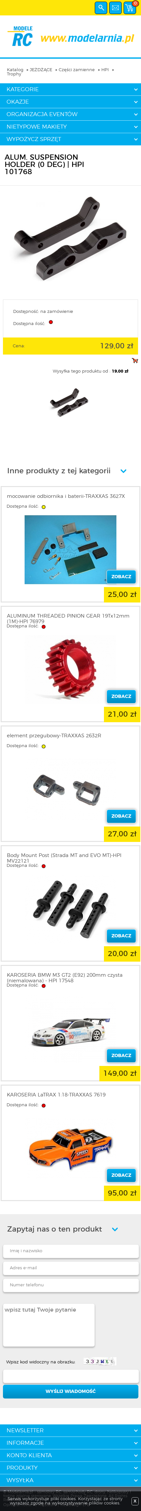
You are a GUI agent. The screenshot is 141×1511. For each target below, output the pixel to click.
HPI (105, 70)
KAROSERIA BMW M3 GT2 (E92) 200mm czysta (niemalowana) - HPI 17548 (65, 978)
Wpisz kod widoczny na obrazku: (40, 1362)
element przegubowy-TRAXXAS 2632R (54, 735)
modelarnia (70, 36)
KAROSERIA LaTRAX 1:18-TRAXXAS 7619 (56, 1094)
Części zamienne (77, 70)
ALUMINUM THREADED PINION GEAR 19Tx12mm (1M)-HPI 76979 (68, 619)
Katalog (15, 70)
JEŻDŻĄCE (41, 70)
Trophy (14, 74)
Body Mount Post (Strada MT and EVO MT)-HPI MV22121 (64, 858)
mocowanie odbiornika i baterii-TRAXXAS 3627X (66, 496)
